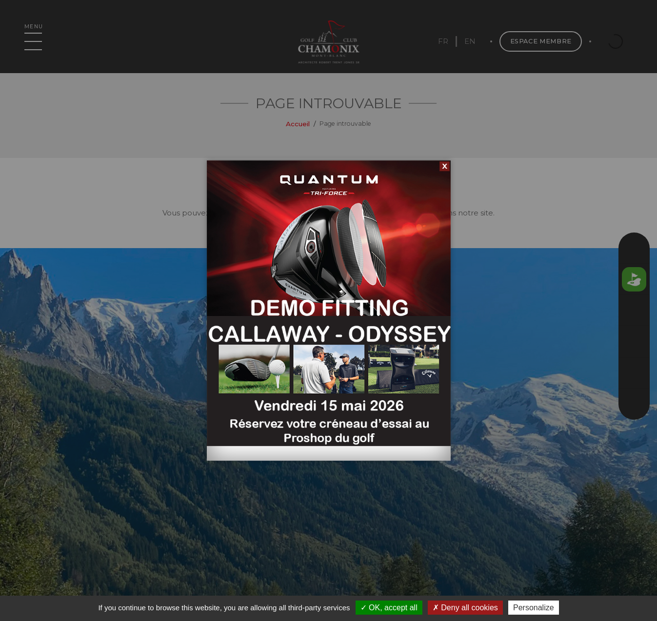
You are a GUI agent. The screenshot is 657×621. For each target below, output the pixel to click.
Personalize (533, 607)
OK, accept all (389, 607)
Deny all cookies (465, 607)
